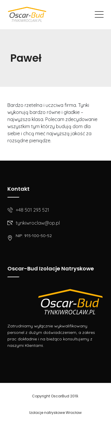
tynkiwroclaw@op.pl (38, 223)
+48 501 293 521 (32, 210)
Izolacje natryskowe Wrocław (55, 412)
